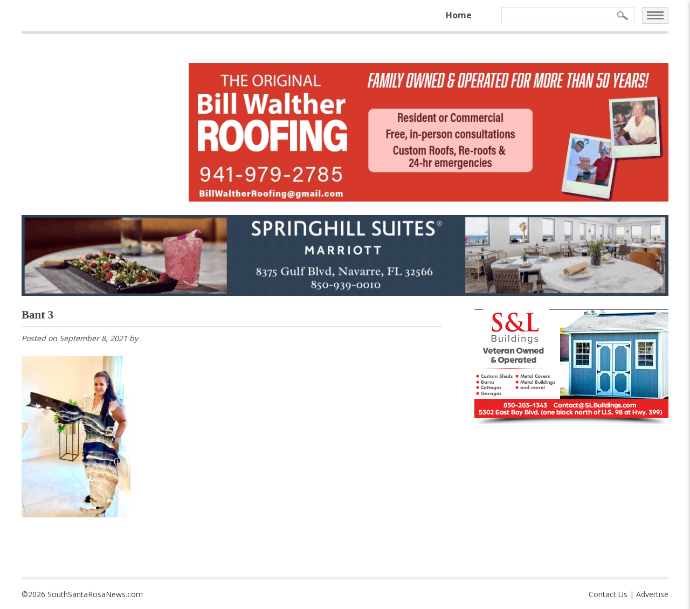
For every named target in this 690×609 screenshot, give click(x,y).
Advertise (652, 594)
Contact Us (608, 594)
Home (459, 15)
